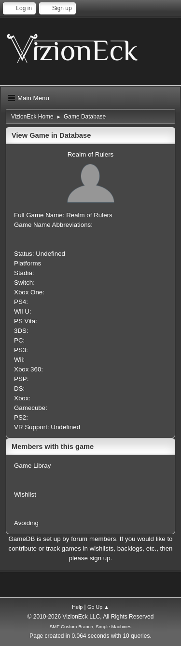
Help (77, 607)
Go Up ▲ (98, 607)
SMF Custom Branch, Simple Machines (90, 626)
